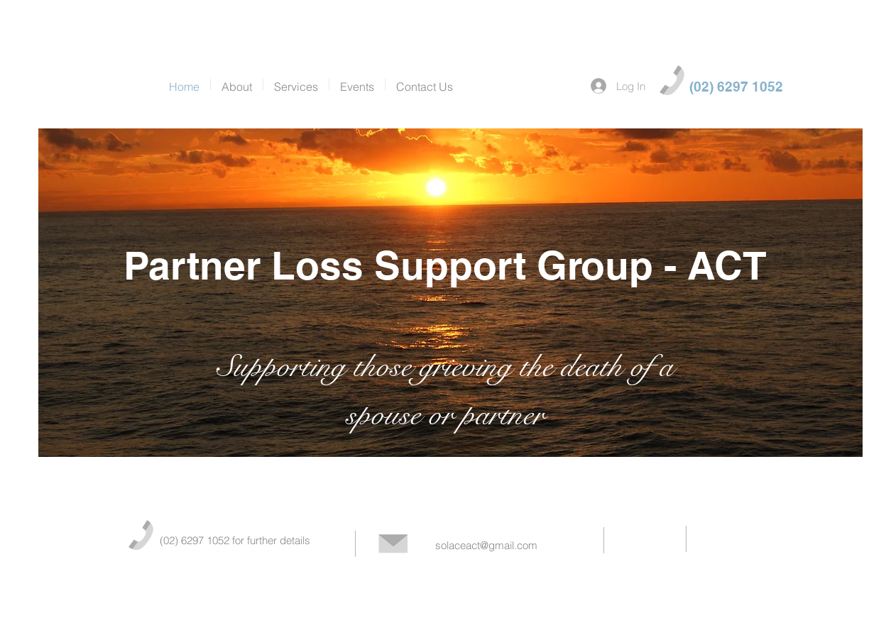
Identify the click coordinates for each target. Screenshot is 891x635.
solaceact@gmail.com (486, 545)
